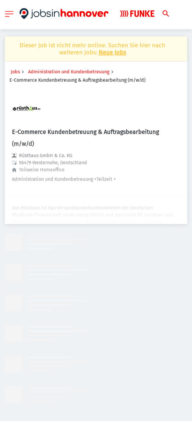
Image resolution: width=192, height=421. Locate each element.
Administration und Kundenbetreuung (68, 72)
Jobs (15, 72)
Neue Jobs (112, 52)
